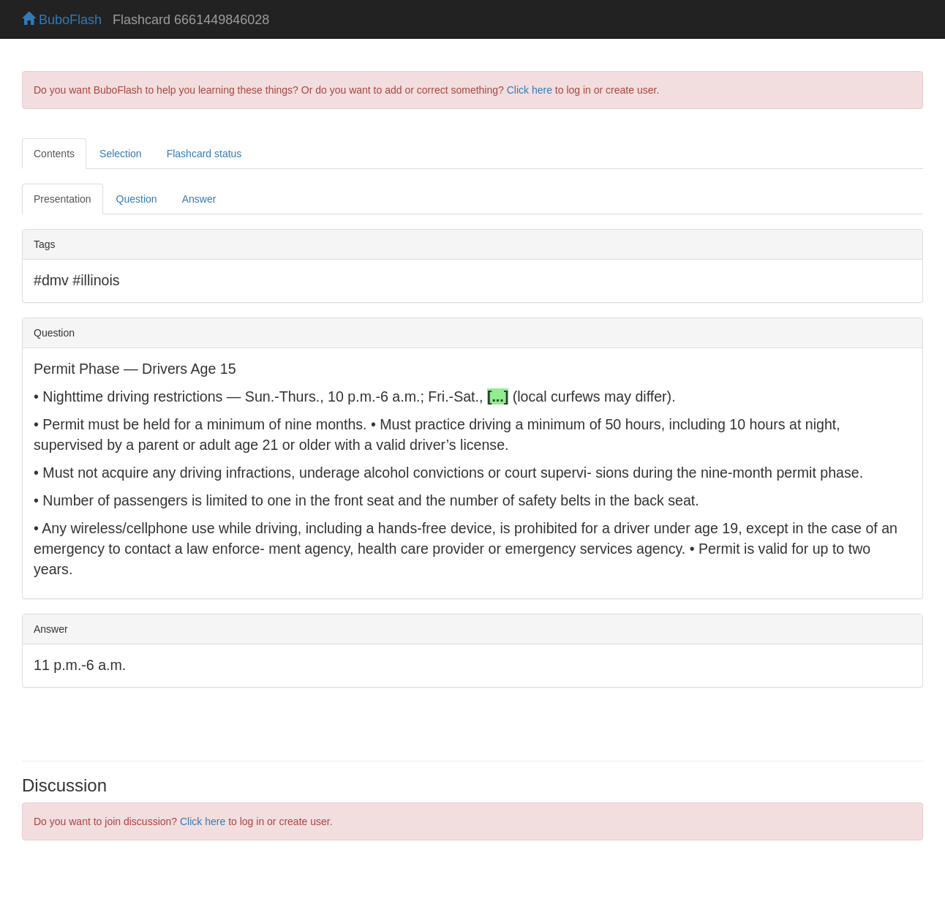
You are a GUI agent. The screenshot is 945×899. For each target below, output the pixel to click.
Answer (199, 199)
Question (136, 199)
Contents (54, 153)
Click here (529, 90)
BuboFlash (62, 19)
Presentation (62, 199)
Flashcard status (204, 153)
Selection (120, 153)
